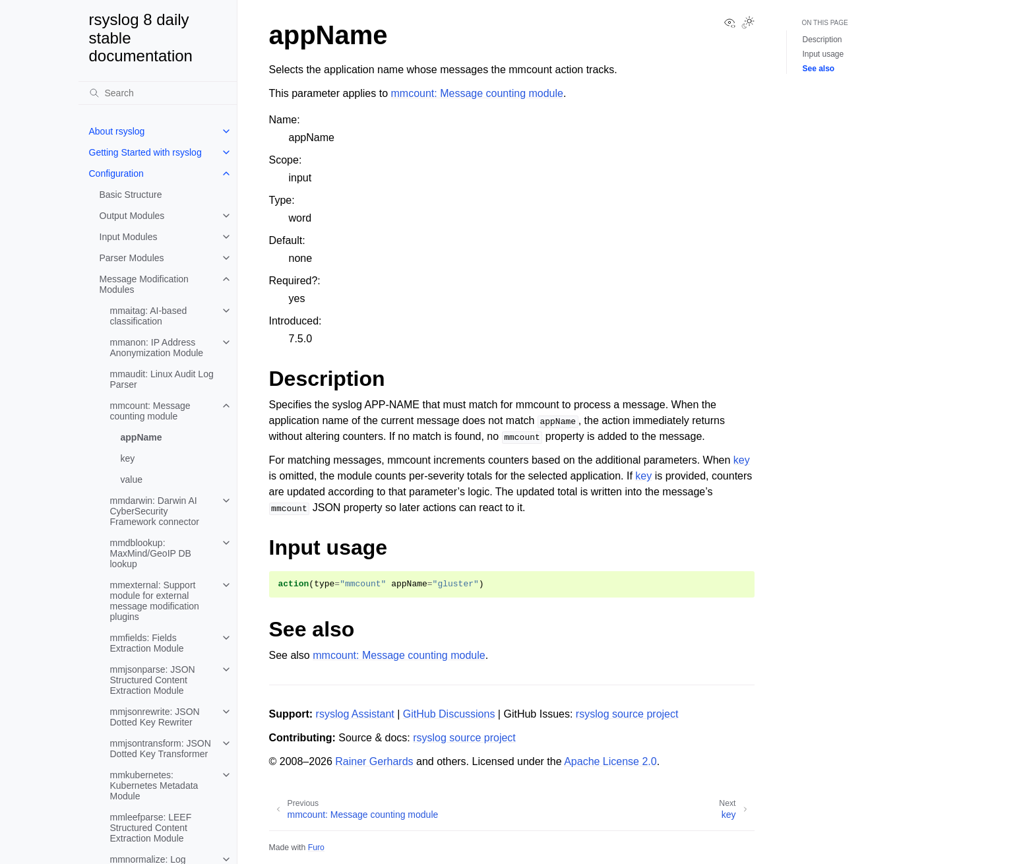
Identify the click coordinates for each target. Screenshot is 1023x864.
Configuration (116, 173)
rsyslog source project (627, 714)
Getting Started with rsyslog (145, 152)
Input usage (823, 54)
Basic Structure (131, 194)
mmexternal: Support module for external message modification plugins (154, 601)
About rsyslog (117, 131)
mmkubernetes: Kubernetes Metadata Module (154, 785)
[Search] (157, 93)
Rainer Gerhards (374, 761)
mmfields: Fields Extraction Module (147, 643)
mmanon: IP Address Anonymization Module (157, 347)
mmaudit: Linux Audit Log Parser (162, 379)
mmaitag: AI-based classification (148, 315)
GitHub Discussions (449, 714)
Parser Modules (132, 258)
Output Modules (132, 215)
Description (822, 39)
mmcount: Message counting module (150, 410)
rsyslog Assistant (355, 714)
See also (819, 68)
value (131, 479)
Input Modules (129, 236)
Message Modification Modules (144, 284)
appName (141, 437)
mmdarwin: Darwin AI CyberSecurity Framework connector (154, 511)
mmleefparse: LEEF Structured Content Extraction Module (151, 828)
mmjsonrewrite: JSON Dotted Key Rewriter (155, 716)
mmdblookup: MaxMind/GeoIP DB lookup (150, 553)
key (128, 458)
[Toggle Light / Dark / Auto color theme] (748, 24)
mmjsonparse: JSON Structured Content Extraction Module (152, 680)
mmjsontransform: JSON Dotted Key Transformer (160, 748)
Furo (316, 847)
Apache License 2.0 (610, 761)
